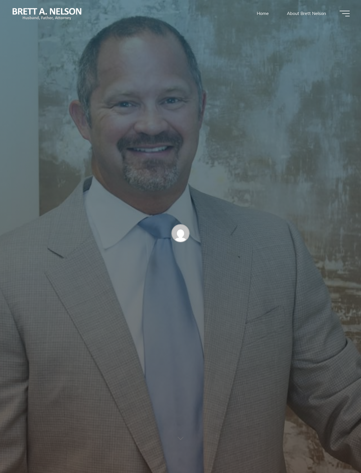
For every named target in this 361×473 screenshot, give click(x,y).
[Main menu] (345, 13)
